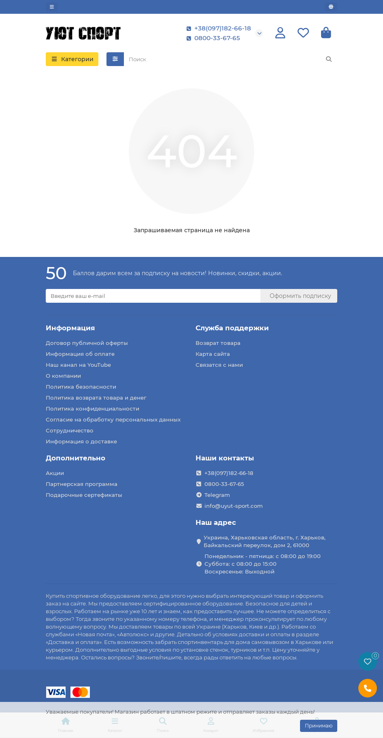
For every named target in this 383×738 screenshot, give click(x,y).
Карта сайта (213, 354)
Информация (70, 328)
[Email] (153, 296)
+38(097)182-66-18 (217, 28)
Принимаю (318, 726)
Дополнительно (75, 458)
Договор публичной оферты (87, 343)
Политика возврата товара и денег (96, 397)
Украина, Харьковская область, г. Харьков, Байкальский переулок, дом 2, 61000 (265, 541)
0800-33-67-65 (211, 38)
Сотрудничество (70, 430)
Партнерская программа (81, 484)
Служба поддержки (232, 328)
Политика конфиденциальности (92, 408)
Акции (55, 473)
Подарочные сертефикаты (84, 495)
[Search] (231, 59)
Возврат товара (218, 343)
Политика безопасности (81, 386)
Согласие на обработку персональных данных (113, 419)
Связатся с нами (219, 365)
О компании (63, 375)
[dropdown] (52, 6)
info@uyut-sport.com (233, 506)
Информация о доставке (81, 441)
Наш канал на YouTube (78, 365)
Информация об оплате (80, 354)
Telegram (217, 495)
